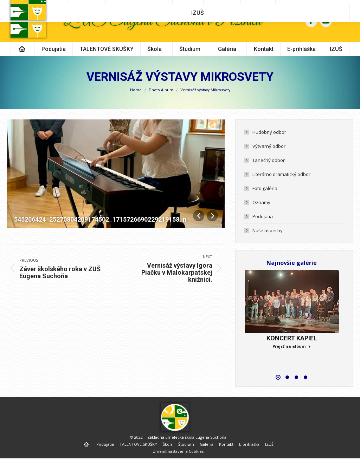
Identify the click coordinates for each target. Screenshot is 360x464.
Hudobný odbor (269, 145)
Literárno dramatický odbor (281, 187)
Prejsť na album (291, 358)
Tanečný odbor (268, 173)
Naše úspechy (267, 243)
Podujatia (262, 229)
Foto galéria (264, 201)
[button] (278, 390)
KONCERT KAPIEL (291, 350)
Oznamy (261, 215)
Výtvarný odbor (268, 159)
